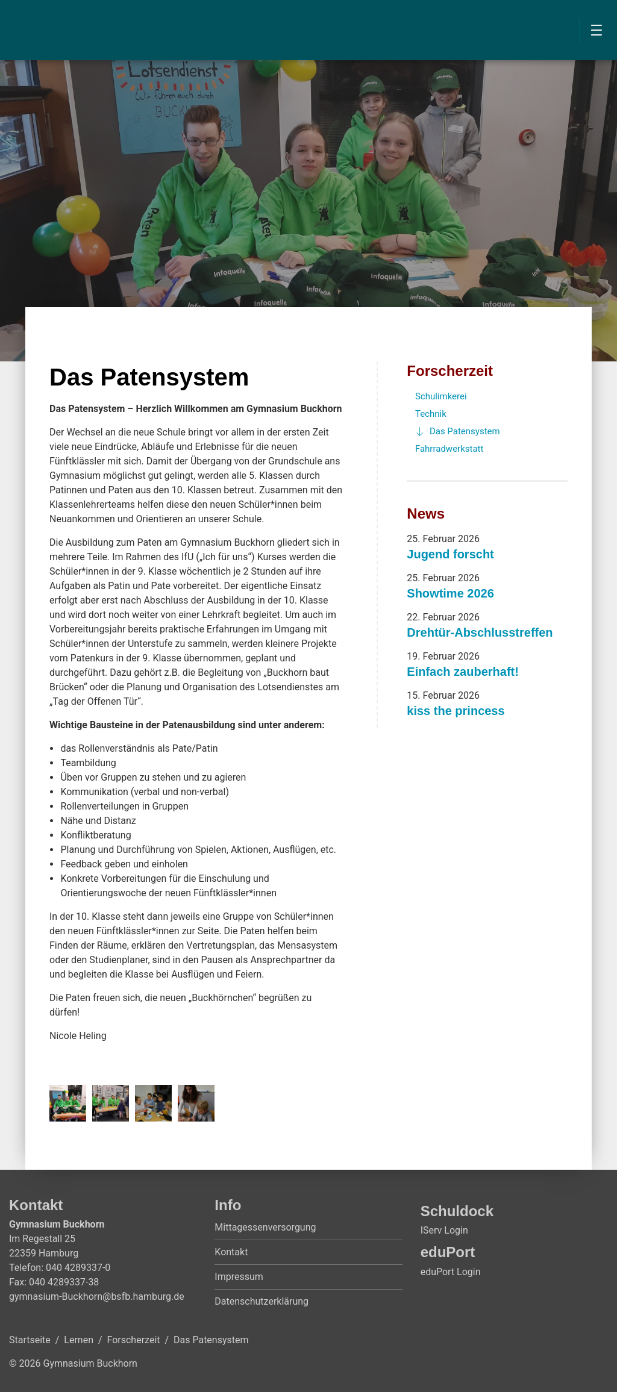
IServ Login (444, 1230)
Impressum (239, 1276)
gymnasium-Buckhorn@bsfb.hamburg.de (96, 1296)
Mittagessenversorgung (265, 1227)
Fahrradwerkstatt (449, 448)
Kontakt (231, 1252)
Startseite (30, 1340)
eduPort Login (451, 1272)
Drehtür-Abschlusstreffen (480, 632)
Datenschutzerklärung (261, 1301)
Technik (430, 413)
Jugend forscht (450, 554)
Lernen (78, 1340)
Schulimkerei (441, 396)
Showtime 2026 (450, 593)
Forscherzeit (450, 371)
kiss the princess (455, 710)
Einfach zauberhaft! (463, 671)
